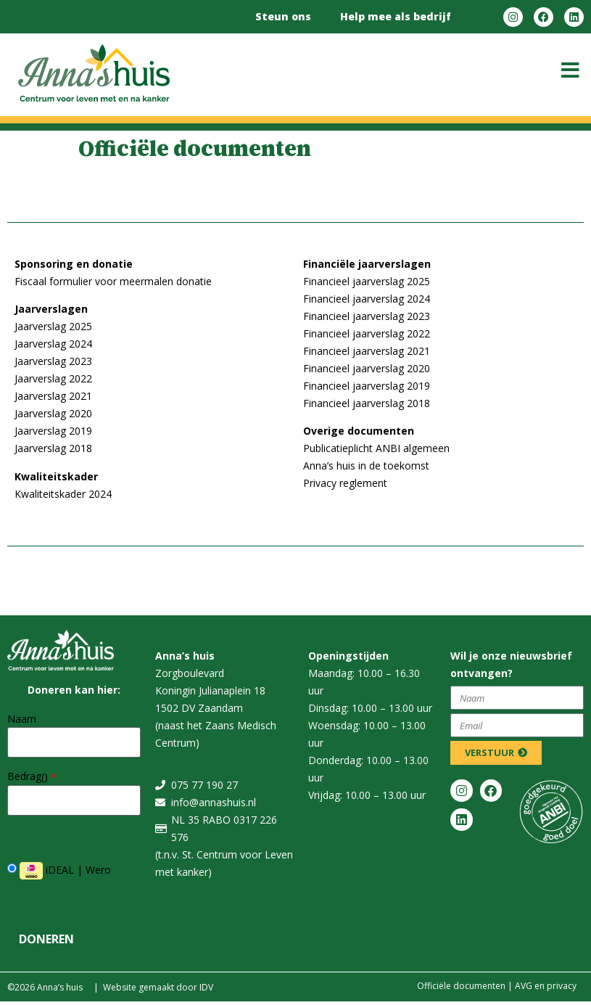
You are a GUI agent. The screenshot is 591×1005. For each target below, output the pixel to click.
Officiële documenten (461, 986)
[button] (569, 70)
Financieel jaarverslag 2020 (366, 368)
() (49, 777)
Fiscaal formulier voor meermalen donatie (113, 281)
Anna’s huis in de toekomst (366, 465)
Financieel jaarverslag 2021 (366, 351)
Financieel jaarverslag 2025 (366, 281)
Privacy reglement (345, 483)
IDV (206, 987)
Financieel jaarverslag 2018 (366, 403)
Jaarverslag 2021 (53, 396)
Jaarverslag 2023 (53, 361)
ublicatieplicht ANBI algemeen (380, 448)
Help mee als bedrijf (395, 16)
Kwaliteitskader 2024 (63, 494)
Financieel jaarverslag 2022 (366, 333)
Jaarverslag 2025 (53, 326)
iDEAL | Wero (59, 870)
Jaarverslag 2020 (53, 413)
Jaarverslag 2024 (53, 343)
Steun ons (283, 16)
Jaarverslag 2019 (53, 431)
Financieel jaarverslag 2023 (366, 316)
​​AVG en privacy (545, 986)
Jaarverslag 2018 (53, 448)
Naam (21, 719)
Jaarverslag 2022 (53, 378)
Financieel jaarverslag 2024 (366, 298)
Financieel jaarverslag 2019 (366, 386)
